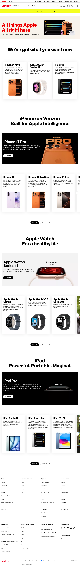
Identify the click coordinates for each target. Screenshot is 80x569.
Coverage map (68, 1)
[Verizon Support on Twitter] (61, 538)
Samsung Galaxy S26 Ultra (7, 534)
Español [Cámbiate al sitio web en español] (76, 1)
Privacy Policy (25, 560)
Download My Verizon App (47, 502)
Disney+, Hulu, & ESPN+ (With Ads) (9, 541)
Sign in (42, 499)
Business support (45, 495)
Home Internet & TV (5, 495)
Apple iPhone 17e (5, 531)
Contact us (47, 1)
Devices (3, 482)
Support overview (45, 482)
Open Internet (54, 560)
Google (22, 489)
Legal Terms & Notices (46, 529)
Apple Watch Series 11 (6, 545)
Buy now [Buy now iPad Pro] (8, 396)
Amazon (23, 492)
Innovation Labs (65, 509)
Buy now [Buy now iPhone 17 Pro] (8, 155)
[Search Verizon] (63, 6)
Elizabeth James (25, 548)
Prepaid (3, 492)
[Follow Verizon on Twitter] (64, 528)
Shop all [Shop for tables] (34, 463)
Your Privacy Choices (35, 560)
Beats (22, 534)
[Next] (77, 193)
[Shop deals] (56, 11)
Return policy (44, 485)
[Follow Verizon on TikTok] (74, 528)
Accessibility (44, 509)
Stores (60, 1)
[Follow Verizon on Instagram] (71, 528)
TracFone (3, 509)
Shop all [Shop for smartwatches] (34, 222)
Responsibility (64, 492)
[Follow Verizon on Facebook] (61, 528)
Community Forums (45, 492)
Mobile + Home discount (7, 502)
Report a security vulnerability (48, 536)
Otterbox (23, 527)
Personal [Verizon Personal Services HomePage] (4, 1)
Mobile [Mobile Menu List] (15, 6)
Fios (2, 548)
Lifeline (42, 506)
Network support (45, 512)
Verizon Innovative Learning (67, 495)
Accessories (4, 485)
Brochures (63, 502)
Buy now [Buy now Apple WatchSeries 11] (8, 277)
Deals (2, 499)
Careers (63, 485)
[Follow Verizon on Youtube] (68, 528)
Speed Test (43, 516)
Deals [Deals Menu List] (33, 6)
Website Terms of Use (27, 564)
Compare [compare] (45, 222)
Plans (2, 489)
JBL (22, 541)
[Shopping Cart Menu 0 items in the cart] (77, 6)
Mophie (23, 538)
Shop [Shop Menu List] (29, 6)
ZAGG (22, 531)
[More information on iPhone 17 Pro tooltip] (30, 149)
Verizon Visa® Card (5, 551)
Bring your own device (6, 506)
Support (54, 1)
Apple (22, 485)
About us (63, 482)
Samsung (23, 482)
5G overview (64, 506)
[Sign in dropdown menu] (73, 6)
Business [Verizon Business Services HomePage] (11, 1)
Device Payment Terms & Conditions (49, 532)
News (62, 489)
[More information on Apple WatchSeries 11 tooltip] (33, 271)
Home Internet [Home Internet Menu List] (23, 6)
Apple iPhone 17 (5, 527)
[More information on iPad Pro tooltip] (13, 390)
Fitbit (22, 545)
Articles (63, 499)
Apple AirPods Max (5, 538)
